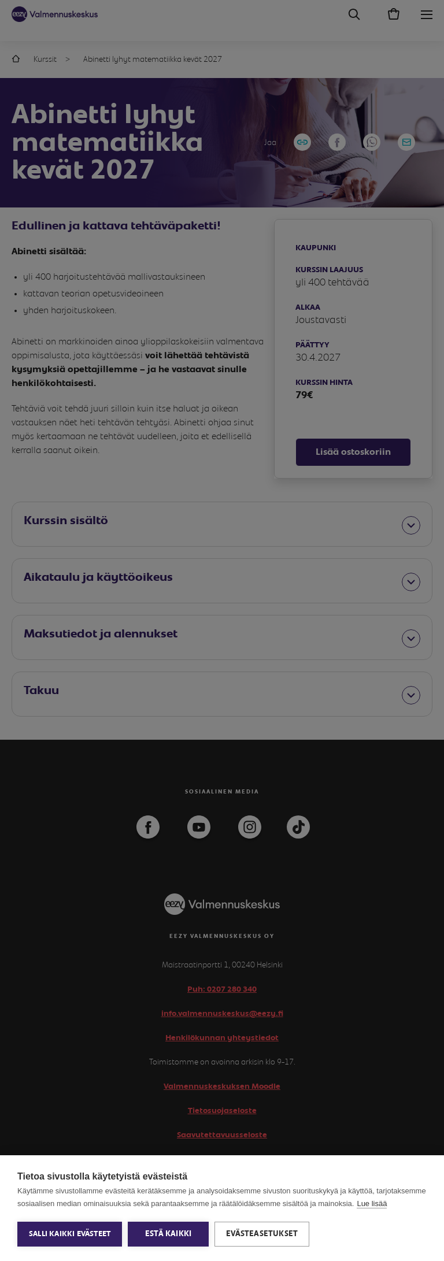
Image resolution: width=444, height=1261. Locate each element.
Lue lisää (372, 1203)
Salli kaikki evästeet (69, 1234)
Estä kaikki (168, 1234)
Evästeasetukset (262, 1234)
